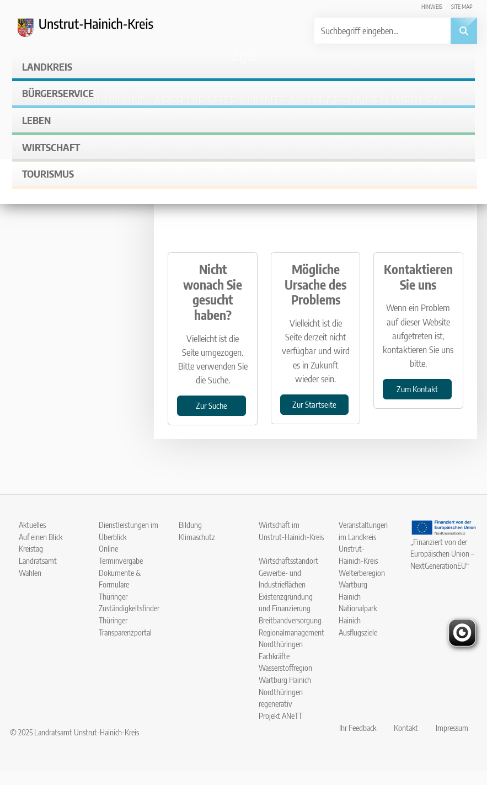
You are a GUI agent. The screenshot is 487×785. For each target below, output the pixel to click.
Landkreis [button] (47, 66)
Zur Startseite (314, 404)
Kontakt (406, 728)
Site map (462, 6)
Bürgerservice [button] (58, 93)
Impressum (452, 728)
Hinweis (431, 6)
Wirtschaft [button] (51, 147)
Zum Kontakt (417, 388)
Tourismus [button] (48, 173)
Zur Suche (211, 405)
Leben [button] (36, 120)
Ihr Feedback (357, 728)
